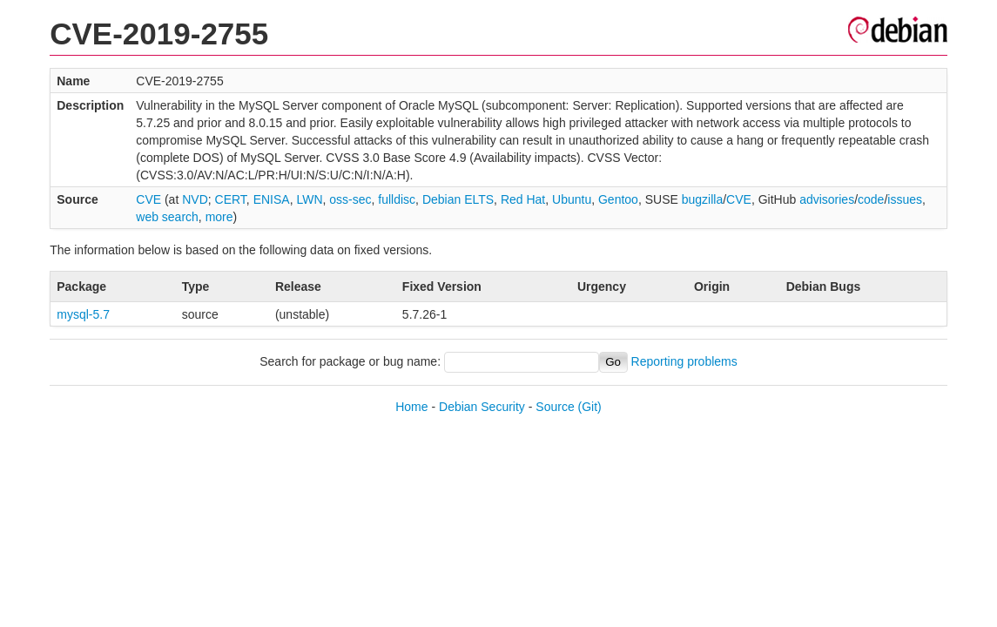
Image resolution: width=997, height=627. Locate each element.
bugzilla (702, 199)
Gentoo (618, 199)
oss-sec (350, 199)
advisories (826, 199)
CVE (148, 199)
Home (411, 407)
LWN (309, 199)
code (871, 199)
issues (904, 199)
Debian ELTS (458, 199)
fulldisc (396, 199)
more (219, 217)
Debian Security (482, 407)
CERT (230, 199)
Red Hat (523, 199)
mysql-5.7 (83, 314)
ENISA (271, 199)
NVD (195, 199)
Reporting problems (684, 361)
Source (555, 407)
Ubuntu (571, 199)
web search (167, 217)
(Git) (590, 407)
